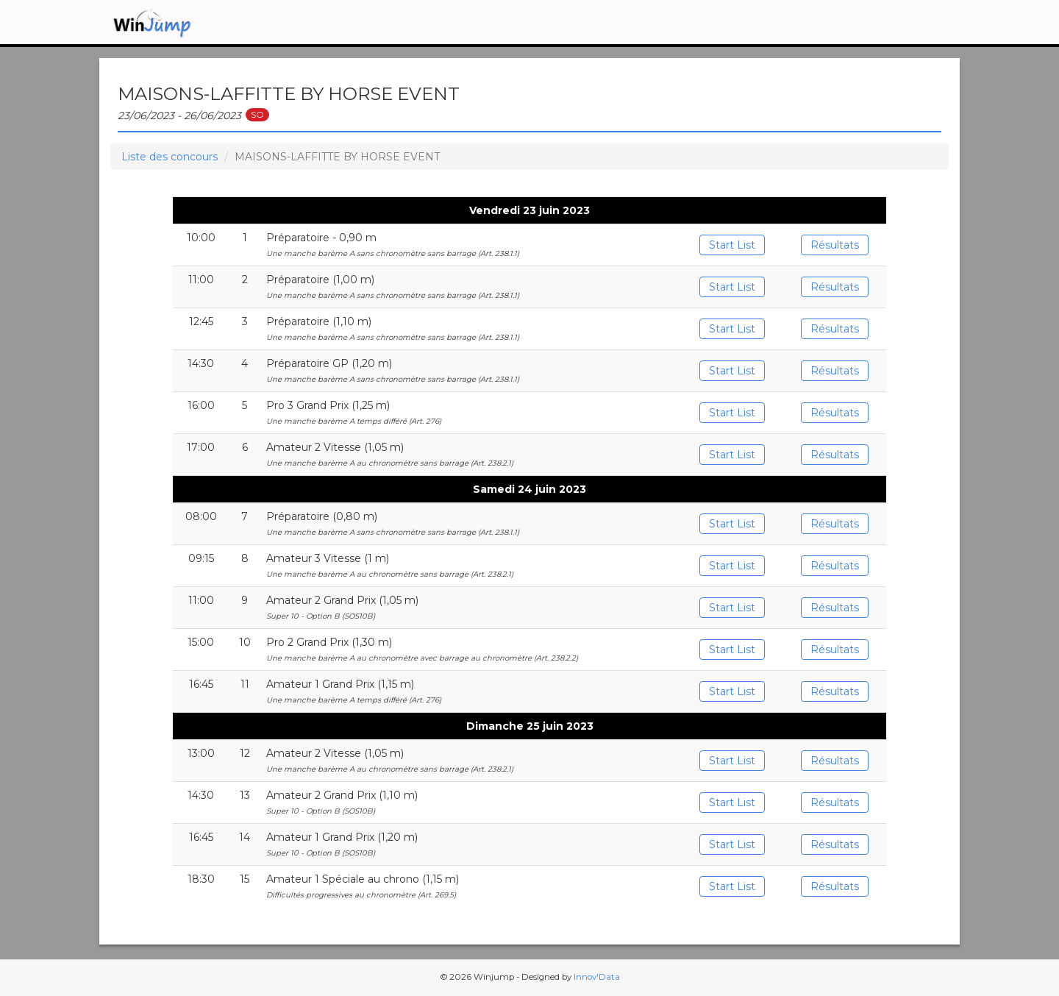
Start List (732, 245)
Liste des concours (169, 156)
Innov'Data (597, 977)
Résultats (834, 245)
